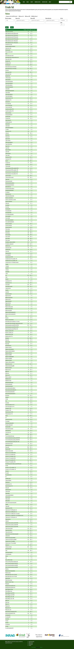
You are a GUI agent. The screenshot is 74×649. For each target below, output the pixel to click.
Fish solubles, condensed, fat (9, 244)
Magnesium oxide (8, 305)
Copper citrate (7, 146)
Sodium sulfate (8, 500)
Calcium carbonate (8, 79)
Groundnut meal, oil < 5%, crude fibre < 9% (11, 258)
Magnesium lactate (8, 303)
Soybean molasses (8, 519)
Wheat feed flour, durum (9, 580)
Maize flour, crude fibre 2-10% (9, 330)
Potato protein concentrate (9, 428)
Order (61, 22)
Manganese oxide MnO (9, 354)
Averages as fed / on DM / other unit (11, 16)
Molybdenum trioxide (8, 380)
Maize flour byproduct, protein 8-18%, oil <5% (12, 329)
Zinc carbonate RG (8, 617)
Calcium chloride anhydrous (9, 81)
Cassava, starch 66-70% (9, 105)
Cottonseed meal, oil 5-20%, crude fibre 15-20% (12, 168)
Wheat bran (7, 569)
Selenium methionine (8, 480)
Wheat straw (7, 600)
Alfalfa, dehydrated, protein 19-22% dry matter (12, 37)
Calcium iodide (7, 88)
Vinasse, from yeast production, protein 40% (12, 565)
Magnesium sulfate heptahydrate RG (10, 312)
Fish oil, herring (8, 233)
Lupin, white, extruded (9, 293)
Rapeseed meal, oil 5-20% (9, 443)
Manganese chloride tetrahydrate (10, 351)
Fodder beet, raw (8, 245)
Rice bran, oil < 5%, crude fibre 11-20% (11, 452)
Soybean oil (7, 521)
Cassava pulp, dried (8, 103)
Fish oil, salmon (8, 238)
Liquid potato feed (8, 288)
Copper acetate (8, 138)
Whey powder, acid (8, 607)
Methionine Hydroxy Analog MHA (10, 366)
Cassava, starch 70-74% (9, 107)
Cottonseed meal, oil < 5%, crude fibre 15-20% (12, 172)
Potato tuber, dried (8, 432)
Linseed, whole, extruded (9, 286)
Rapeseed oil (7, 447)
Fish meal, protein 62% (9, 223)
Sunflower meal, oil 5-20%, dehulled (10, 537)
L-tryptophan (7, 271)
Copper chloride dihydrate (9, 142)
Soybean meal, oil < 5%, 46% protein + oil (11, 510)
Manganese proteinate (9, 360)
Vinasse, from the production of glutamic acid (12, 561)
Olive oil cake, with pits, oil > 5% (10, 406)
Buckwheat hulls (8, 76)
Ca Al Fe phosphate (8, 77)
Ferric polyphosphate (8, 210)
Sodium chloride (8, 491)
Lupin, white (7, 292)
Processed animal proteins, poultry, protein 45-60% (13, 438)
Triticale (7, 556)
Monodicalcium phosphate (9, 386)
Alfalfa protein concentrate (9, 31)
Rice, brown (7, 471)
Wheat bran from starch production (10, 571)
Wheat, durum (7, 602)
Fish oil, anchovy (8, 229)
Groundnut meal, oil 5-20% (9, 257)
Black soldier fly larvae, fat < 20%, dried (11, 66)
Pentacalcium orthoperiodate (10, 423)
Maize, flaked (7, 343)
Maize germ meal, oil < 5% (9, 336)
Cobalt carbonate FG (8, 120)
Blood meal (7, 70)
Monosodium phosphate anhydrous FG (11, 390)
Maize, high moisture (8, 345)
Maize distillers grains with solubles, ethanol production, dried (14, 323)
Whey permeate (8, 606)
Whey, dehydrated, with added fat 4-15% (11, 611)
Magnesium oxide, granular (9, 306)
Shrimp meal (7, 487)
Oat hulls (7, 399)
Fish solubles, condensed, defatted (10, 242)
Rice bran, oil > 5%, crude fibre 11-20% (11, 458)
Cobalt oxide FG (8, 124)
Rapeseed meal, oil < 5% (9, 445)
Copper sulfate (8, 155)
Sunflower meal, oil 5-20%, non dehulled (11, 539)
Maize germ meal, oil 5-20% (9, 334)
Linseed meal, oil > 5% (9, 282)
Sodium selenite (8, 498)
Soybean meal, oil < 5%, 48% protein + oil (11, 511)
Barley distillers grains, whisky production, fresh (12, 57)
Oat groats (7, 397)
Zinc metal (7, 622)
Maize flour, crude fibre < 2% (9, 332)
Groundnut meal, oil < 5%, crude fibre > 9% (11, 260)
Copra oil (7, 161)
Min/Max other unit (34, 16)
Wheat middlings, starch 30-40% (10, 595)
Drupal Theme (33, 647)
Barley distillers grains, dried (9, 55)
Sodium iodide (8, 493)
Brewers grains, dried (8, 72)
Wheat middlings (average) (9, 589)
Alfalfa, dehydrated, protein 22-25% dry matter (12, 39)
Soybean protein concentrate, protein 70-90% (12, 526)
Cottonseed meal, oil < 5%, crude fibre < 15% (12, 173)
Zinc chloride (7, 619)
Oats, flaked (7, 402)
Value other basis (48, 18)
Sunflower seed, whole (9, 547)
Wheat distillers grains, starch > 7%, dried (11, 576)
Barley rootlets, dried (8, 59)
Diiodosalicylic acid (8, 186)
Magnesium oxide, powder (9, 308)
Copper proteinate (8, 153)
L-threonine (7, 270)
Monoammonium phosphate (9, 382)
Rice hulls (7, 465)
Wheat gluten (7, 583)
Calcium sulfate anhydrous (9, 94)
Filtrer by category (8, 18)
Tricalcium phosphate (8, 554)
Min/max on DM (27, 16)
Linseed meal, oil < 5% (9, 281)
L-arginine (7, 264)
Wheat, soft (7, 604)
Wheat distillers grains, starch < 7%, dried (11, 574)
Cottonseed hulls (8, 166)
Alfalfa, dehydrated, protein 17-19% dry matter (12, 35)
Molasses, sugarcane (8, 377)
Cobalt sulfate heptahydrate (9, 127)
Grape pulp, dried (8, 249)
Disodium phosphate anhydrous (10, 188)
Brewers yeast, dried (8, 74)
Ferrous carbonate (8, 216)
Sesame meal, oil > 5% (9, 484)
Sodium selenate (8, 497)
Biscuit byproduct (8, 64)
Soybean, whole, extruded (9, 528)
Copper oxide (7, 151)
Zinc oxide (7, 626)
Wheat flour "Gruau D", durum (9, 582)
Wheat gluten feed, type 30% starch (10, 587)
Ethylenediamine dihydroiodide (10, 196)
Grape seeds (7, 251)
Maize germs (7, 338)
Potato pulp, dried (8, 430)
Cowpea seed (7, 179)
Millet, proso (7, 373)
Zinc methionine (8, 624)
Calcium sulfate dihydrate (9, 96)
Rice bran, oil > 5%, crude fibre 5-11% (10, 460)
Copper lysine (7, 148)
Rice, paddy (7, 473)
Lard (6, 275)
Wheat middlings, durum (9, 591)
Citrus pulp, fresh (8, 118)
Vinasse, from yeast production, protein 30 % (12, 563)
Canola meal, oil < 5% (8, 100)
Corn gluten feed (8, 162)
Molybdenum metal (8, 378)
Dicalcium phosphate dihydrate (10, 185)
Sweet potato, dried (8, 548)
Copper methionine (8, 149)
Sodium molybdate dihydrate (9, 495)
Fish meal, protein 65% (9, 225)
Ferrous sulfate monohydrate (9, 220)
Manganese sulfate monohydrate (10, 362)
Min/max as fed (21, 16)
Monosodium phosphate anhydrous (10, 388)
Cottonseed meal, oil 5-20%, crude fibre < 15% (12, 170)
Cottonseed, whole (8, 175)
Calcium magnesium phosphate (10, 90)
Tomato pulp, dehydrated (9, 552)
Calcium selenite (8, 92)
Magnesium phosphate (9, 310)
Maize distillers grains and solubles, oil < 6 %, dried (12, 321)
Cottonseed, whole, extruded (9, 177)
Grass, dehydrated (8, 255)
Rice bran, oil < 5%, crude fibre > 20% (10, 456)
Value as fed (18, 18)
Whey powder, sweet (8, 609)
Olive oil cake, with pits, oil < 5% (10, 404)
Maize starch (7, 340)
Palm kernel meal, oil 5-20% (9, 412)
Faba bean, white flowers (9, 201)
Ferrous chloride (8, 218)
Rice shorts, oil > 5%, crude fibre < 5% (11, 469)
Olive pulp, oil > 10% (8, 410)
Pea (6, 417)
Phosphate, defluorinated (9, 425)
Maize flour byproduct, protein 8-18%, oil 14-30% (12, 325)
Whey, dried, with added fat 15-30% (10, 613)
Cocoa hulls (7, 129)
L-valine (7, 273)
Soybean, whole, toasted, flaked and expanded (12, 534)
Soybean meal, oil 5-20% (9, 508)
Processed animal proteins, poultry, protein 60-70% (13, 439)
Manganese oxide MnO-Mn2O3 (10, 356)
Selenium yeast (8, 482)
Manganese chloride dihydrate (10, 349)
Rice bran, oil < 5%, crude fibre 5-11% (10, 454)
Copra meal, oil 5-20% (8, 157)
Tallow (6, 550)
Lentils (6, 277)
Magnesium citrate (8, 299)
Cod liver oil (7, 133)
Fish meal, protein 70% (9, 227)
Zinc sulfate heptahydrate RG (9, 628)
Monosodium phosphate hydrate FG (10, 393)
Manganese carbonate (9, 347)
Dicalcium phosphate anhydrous (10, 183)
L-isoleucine (7, 266)
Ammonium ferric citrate (9, 44)
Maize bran (7, 318)
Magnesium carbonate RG (9, 297)
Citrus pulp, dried (8, 116)
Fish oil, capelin (8, 231)
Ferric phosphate (8, 209)
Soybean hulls (7, 506)
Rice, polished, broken (9, 475)
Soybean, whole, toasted (9, 532)
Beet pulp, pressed (8, 63)
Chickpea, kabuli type (8, 113)
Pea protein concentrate (9, 419)
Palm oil (7, 415)
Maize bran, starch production (10, 319)
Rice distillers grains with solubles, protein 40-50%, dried (13, 463)
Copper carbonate (8, 140)
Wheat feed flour (8, 578)
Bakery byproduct (8, 50)
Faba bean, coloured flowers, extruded (11, 199)
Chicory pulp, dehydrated (9, 114)
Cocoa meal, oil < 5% (8, 131)
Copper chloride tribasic (9, 144)
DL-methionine (8, 192)
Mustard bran (7, 395)
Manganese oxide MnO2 (9, 358)
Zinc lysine (7, 620)
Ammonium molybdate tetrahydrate (10, 46)
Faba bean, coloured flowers (9, 197)
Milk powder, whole (8, 369)
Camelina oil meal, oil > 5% (9, 98)
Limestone (7, 279)
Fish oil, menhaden (8, 234)
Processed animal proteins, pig (10, 436)
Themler (41, 647)
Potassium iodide (8, 426)
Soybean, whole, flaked (9, 530)
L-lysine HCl (7, 268)
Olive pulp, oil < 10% (8, 408)
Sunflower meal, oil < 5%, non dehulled (11, 543)
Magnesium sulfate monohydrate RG (10, 314)
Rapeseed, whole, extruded (9, 450)
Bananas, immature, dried (9, 52)
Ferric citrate (7, 207)
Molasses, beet (8, 375)
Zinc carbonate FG (8, 615)
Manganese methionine (9, 353)
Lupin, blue (7, 290)
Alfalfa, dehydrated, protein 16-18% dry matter (12, 33)
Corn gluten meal (8, 164)
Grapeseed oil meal (8, 253)
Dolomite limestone (8, 194)
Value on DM (32, 18)
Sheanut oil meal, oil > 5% (9, 486)
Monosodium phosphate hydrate (10, 391)
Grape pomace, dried (8, 247)
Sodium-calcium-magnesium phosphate (11, 502)
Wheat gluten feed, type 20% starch (10, 585)
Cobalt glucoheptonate (9, 122)
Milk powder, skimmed (9, 367)
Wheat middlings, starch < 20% (10, 596)
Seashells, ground (8, 478)
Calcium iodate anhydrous (9, 85)
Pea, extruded (7, 421)
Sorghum (7, 504)
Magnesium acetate (8, 295)
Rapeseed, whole (8, 449)
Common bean (7, 135)
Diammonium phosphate (9, 181)
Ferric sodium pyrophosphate (10, 214)
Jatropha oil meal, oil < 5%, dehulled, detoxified (12, 262)
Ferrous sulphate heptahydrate (10, 221)
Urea (6, 558)
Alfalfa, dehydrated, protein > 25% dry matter (12, 42)
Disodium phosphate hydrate (10, 190)
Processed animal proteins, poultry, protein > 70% (12, 441)
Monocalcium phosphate (9, 384)
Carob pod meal (8, 101)
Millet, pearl (7, 371)
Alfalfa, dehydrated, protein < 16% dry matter (12, 40)
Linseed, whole (8, 284)
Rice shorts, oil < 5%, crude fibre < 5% (11, 467)
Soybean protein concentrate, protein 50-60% (12, 523)
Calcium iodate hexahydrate (9, 87)
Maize (6, 316)
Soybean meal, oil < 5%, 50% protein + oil (11, 517)
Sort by (61, 18)
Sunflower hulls (8, 535)
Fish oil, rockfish (8, 236)
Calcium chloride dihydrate (9, 83)
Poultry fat (7, 434)
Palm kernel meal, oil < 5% (9, 414)
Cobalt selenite (8, 125)
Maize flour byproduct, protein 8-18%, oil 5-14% (12, 327)
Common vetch (8, 136)
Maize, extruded (8, 342)
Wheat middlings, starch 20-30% (10, 593)
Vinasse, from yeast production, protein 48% (12, 567)
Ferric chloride (7, 205)
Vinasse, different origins (9, 559)
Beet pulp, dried (8, 61)
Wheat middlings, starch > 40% (10, 598)
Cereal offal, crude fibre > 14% (9, 111)
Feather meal (7, 203)
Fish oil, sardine (8, 240)
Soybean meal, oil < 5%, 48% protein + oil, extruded (12, 513)
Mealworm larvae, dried (9, 364)
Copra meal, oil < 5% (8, 159)
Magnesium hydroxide (8, 301)
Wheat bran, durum (8, 572)
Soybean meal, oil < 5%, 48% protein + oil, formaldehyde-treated (14, 515)
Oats (6, 401)
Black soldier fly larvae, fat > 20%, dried (11, 68)
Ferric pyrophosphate (8, 212)
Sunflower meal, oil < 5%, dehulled (10, 541)
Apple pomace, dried (8, 48)
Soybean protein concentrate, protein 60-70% (12, 524)
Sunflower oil (7, 545)
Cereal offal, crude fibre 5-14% (10, 109)
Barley (6, 53)
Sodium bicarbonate (8, 489)
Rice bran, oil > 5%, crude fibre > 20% (10, 462)
